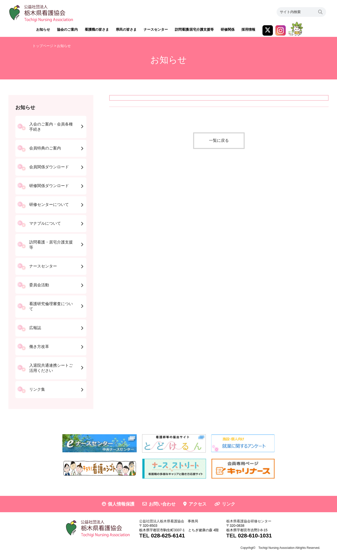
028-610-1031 (255, 535)
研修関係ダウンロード (49, 186)
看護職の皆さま (97, 29)
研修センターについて (49, 204)
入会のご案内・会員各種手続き (51, 126)
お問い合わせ (162, 504)
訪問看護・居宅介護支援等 (51, 244)
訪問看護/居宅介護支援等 (194, 29)
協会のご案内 (67, 29)
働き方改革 (39, 346)
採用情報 (248, 29)
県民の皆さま (126, 29)
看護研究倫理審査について (51, 306)
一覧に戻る (219, 140)
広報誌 (35, 328)
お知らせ (43, 29)
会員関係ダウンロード (49, 167)
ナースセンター (156, 29)
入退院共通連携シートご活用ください (51, 368)
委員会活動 (39, 285)
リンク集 (37, 389)
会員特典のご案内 (45, 148)
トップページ (42, 46)
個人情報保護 (121, 504)
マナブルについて (45, 223)
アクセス (198, 504)
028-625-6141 (168, 535)
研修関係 (227, 29)
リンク (228, 504)
